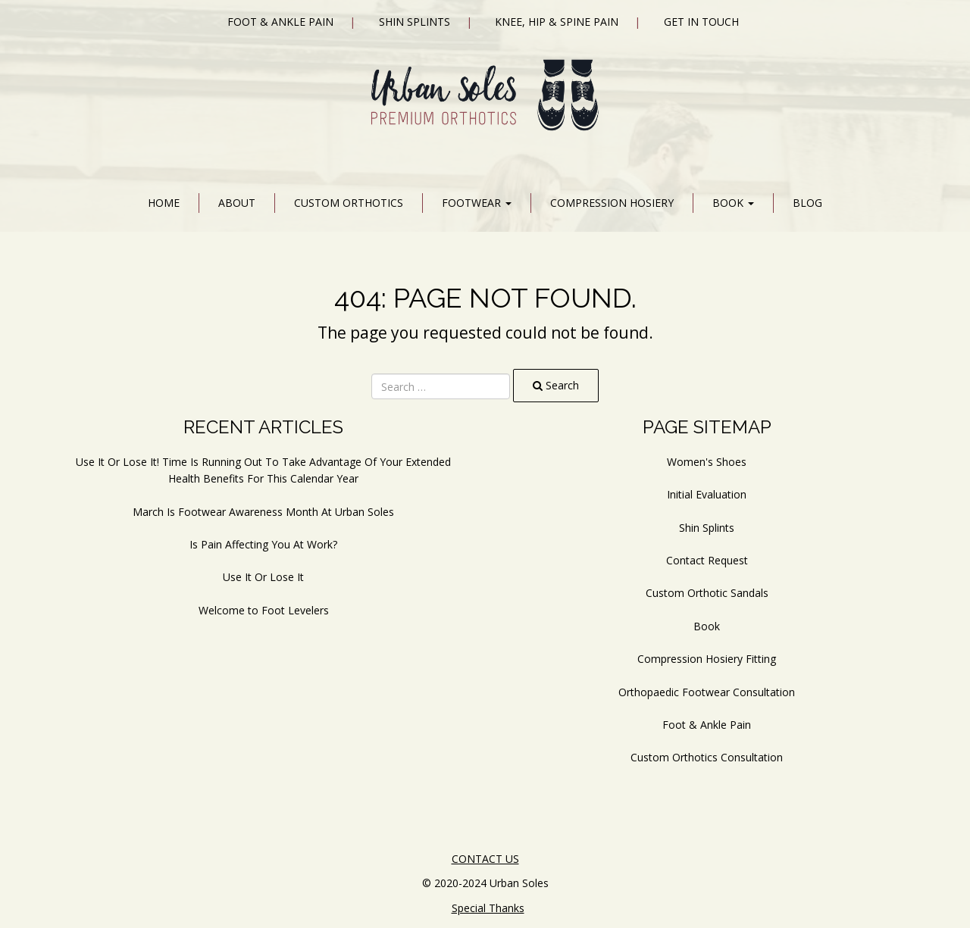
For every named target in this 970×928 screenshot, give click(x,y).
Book (733, 202)
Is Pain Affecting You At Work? (263, 544)
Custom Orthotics (348, 202)
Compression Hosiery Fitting (706, 658)
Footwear (477, 202)
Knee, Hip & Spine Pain (556, 21)
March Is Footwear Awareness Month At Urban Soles (263, 512)
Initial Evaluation (706, 494)
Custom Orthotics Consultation (706, 757)
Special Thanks (488, 908)
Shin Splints (414, 21)
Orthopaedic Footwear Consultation (706, 692)
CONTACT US (485, 858)
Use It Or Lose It (263, 577)
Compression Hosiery (612, 202)
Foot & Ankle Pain (280, 21)
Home (164, 202)
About (236, 202)
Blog (807, 202)
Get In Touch (701, 21)
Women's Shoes (706, 462)
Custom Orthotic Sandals (707, 593)
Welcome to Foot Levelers (264, 610)
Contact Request (707, 560)
